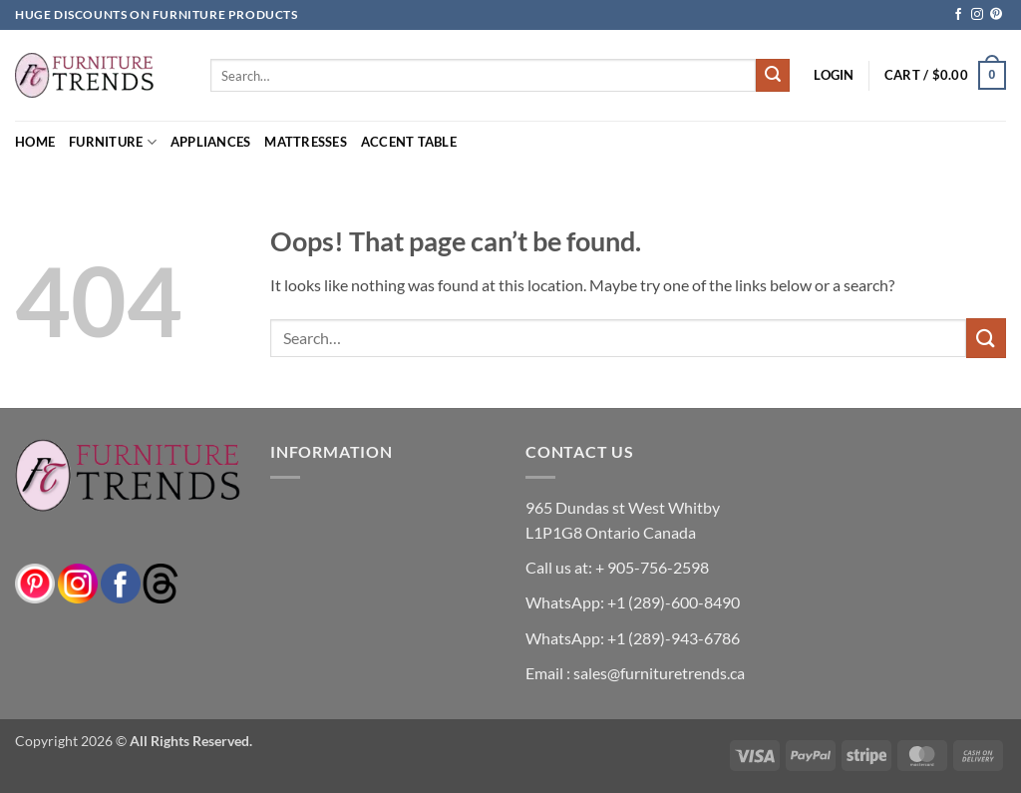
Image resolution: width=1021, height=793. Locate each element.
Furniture (113, 142)
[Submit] (773, 76)
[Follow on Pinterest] (996, 15)
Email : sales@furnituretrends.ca (635, 672)
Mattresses (305, 142)
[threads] (140, 582)
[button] (833, 75)
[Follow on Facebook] (958, 15)
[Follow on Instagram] (977, 15)
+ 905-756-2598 (650, 567)
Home (35, 142)
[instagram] (78, 582)
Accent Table (409, 142)
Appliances (210, 142)
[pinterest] (35, 582)
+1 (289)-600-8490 (672, 602)
